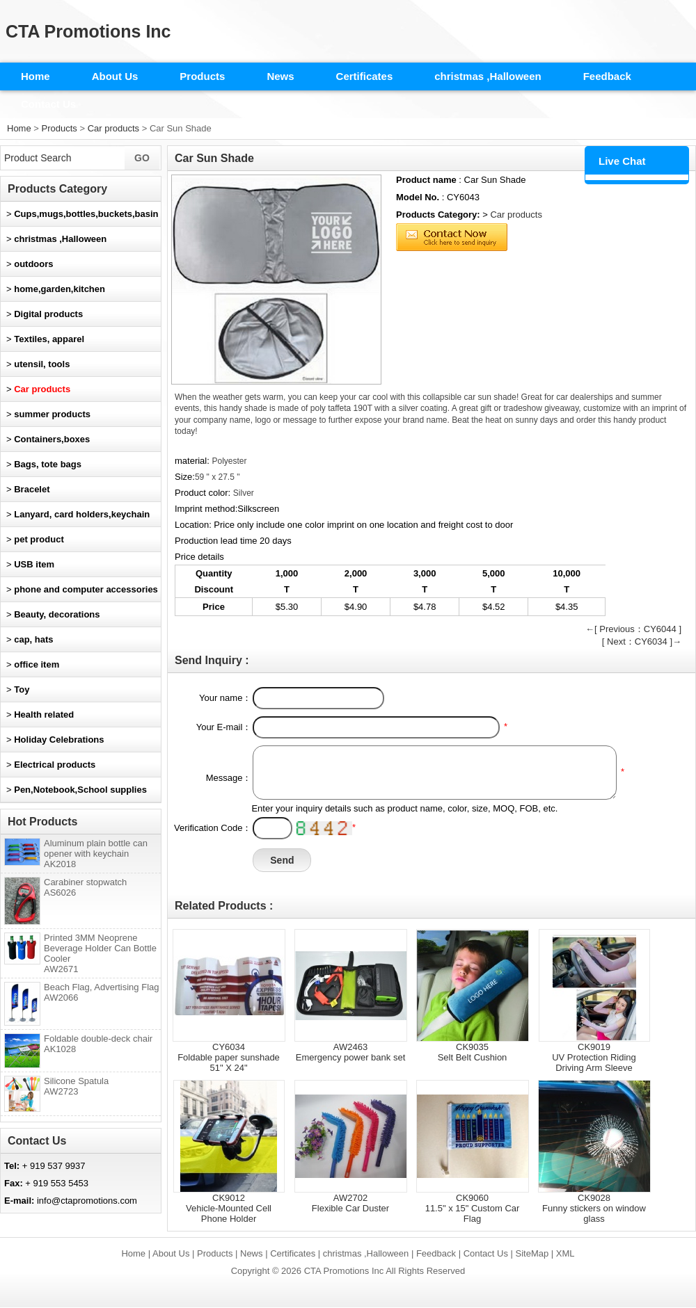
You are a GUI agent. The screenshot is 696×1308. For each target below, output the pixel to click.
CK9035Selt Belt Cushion (472, 1052)
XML (565, 1253)
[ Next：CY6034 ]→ (641, 641)
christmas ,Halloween (487, 76)
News (280, 76)
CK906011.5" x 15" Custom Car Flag (472, 1208)
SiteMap (532, 1253)
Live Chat (622, 161)
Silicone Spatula (76, 1086)
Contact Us (48, 104)
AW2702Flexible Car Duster (350, 1203)
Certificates (364, 76)
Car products (113, 128)
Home (35, 76)
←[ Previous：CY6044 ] (633, 629)
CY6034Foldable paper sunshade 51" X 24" (228, 1057)
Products (202, 76)
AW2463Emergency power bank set (351, 1052)
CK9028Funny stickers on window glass (594, 1208)
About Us (115, 76)
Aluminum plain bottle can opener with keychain (96, 853)
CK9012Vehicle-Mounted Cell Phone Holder (228, 1208)
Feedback (607, 76)
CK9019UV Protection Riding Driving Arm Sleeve (594, 1057)
